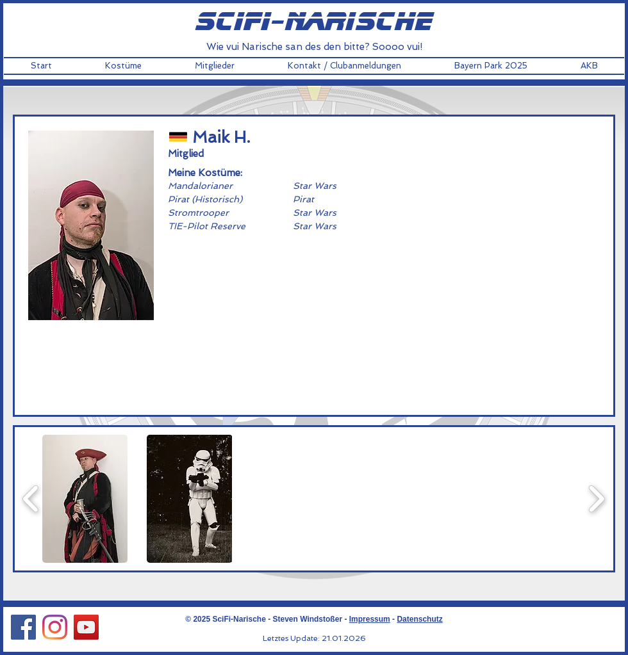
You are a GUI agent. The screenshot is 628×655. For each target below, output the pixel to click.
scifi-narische (314, 22)
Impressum (369, 619)
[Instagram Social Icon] (54, 627)
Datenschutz (419, 619)
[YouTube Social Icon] (86, 627)
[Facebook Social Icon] (23, 627)
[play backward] (31, 498)
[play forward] (596, 498)
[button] (123, 66)
